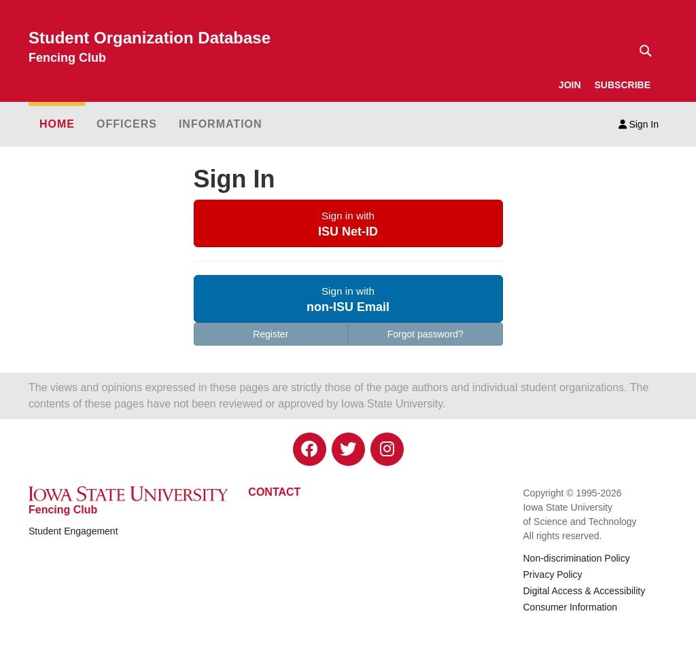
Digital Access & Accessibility (584, 590)
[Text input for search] (641, 50)
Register (270, 334)
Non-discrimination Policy (576, 558)
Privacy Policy (552, 574)
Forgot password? (425, 334)
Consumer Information (570, 607)
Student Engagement (73, 531)
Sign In (639, 124)
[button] (348, 223)
